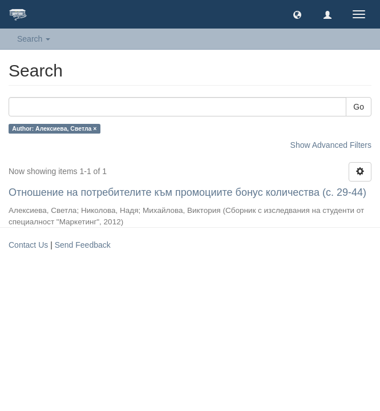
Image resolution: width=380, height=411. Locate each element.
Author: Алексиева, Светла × (54, 128)
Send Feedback (83, 244)
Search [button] (33, 38)
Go (358, 106)
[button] (297, 14)
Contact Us (28, 244)
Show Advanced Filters (330, 145)
